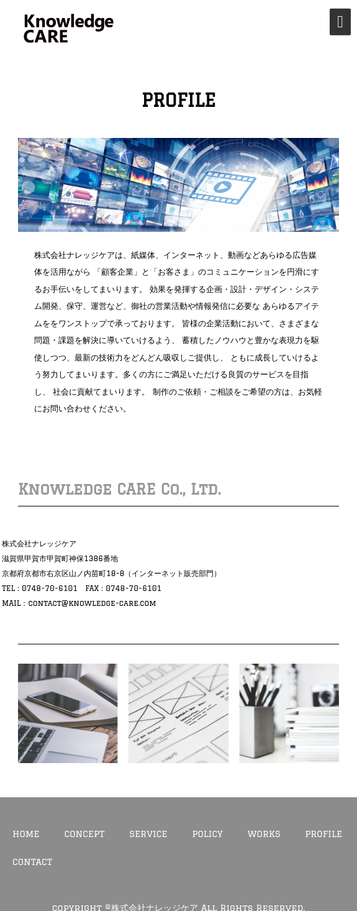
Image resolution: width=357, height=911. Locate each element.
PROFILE (323, 833)
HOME (26, 833)
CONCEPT (85, 833)
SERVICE (148, 833)
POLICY (207, 833)
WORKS (264, 833)
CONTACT (32, 861)
